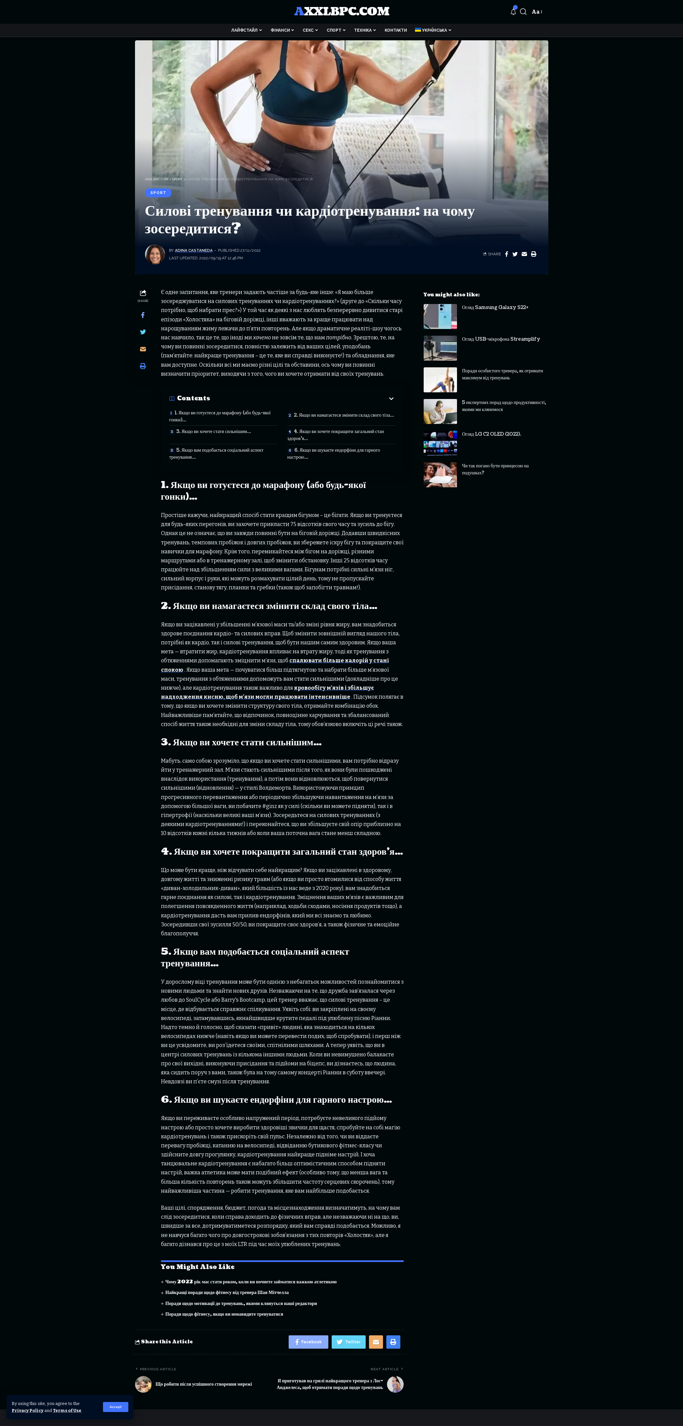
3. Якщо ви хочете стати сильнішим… (213, 431)
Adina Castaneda (194, 250)
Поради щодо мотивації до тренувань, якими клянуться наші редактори (241, 1303)
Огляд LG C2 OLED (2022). (491, 429)
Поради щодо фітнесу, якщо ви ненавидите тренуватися (224, 1314)
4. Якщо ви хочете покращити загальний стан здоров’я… (335, 435)
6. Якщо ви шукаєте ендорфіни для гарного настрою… (333, 453)
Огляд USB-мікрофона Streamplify (501, 334)
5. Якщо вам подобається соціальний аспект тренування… (216, 453)
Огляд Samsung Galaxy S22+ (495, 302)
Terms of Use (67, 1410)
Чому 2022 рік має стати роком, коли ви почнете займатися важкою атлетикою (251, 1282)
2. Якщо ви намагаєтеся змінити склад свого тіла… (344, 415)
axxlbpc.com (341, 12)
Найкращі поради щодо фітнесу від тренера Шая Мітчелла (227, 1292)
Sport (158, 192)
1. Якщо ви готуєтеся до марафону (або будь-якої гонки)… (220, 416)
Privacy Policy (27, 1410)
